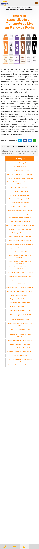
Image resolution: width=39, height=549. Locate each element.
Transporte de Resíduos (19, 355)
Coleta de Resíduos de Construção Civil (19, 174)
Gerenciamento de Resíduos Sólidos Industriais (19, 335)
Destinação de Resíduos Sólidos (20, 252)
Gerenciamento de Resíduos (20, 320)
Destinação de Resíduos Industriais (20, 240)
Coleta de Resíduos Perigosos (20, 202)
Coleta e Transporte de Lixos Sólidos (20, 218)
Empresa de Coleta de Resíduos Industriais (19, 287)
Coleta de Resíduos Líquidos (20, 191)
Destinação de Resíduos (20, 233)
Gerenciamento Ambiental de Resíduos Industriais (20, 315)
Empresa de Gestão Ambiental (19, 299)
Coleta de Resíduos (20, 167)
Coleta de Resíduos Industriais (20, 187)
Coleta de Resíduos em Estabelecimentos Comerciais (20, 183)
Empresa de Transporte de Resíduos (20, 310)
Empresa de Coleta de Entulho (19, 280)
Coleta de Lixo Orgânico (19, 163)
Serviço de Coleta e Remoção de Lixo (19, 365)
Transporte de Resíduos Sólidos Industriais (20, 352)
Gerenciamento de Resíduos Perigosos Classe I (20, 324)
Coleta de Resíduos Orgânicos (20, 195)
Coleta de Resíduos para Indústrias (20, 199)
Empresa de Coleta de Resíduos (20, 284)
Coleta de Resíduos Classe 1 (20, 170)
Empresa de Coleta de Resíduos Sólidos (19, 291)
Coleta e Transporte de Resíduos (20, 221)
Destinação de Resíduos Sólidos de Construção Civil (20, 256)
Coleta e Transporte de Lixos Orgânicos (20, 214)
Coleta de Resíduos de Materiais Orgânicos (20, 178)
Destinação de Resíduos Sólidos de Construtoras (20, 262)
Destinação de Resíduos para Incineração (20, 244)
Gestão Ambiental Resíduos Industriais (20, 340)
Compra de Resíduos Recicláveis (19, 348)
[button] (36, 3)
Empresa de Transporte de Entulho (20, 303)
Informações (19, 158)
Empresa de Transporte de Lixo (19, 306)
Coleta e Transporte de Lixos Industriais (20, 210)
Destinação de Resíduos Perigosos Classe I (19, 248)
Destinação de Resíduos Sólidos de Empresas (20, 268)
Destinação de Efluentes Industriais (20, 229)
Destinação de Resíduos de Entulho (20, 237)
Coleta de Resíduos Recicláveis (20, 344)
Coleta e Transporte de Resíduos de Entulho (20, 225)
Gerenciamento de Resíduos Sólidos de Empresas (19, 330)
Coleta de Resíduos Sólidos (20, 206)
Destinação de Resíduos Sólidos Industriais (20, 272)
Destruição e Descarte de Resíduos (20, 276)
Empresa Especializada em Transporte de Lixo (20, 360)
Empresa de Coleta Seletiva (19, 295)
